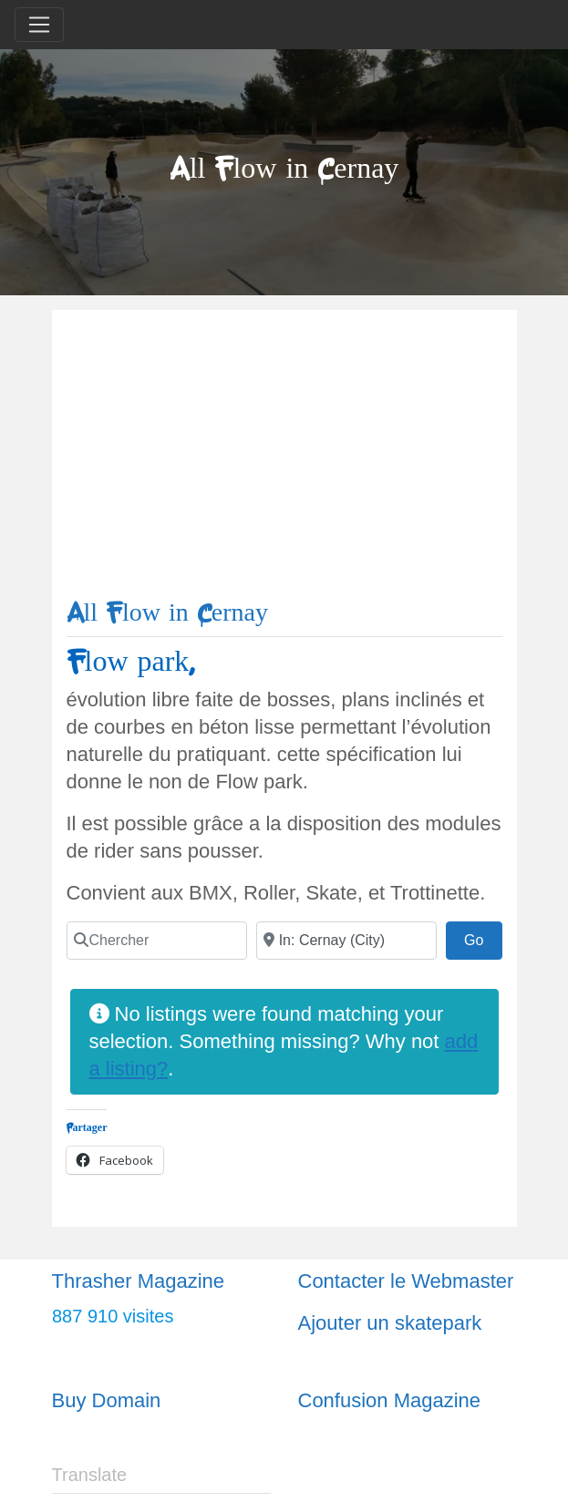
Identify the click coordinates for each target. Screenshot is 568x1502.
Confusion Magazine (389, 1400)
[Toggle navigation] (39, 24)
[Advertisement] (284, 461)
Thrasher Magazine (138, 1281)
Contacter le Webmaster (406, 1281)
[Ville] (346, 940)
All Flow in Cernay (168, 613)
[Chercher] (157, 940)
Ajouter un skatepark (390, 1323)
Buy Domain (106, 1400)
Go (483, 938)
